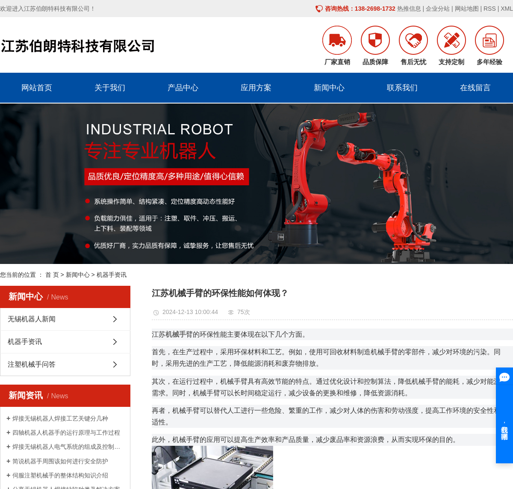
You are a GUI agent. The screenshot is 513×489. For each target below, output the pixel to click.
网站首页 (36, 87)
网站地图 (467, 8)
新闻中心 (329, 87)
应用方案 (256, 87)
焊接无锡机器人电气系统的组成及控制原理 (68, 446)
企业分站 (438, 8)
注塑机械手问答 (32, 364)
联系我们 (402, 87)
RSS (490, 8)
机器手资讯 (112, 274)
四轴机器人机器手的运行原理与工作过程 (66, 432)
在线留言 (475, 87)
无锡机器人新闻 (32, 319)
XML (507, 8)
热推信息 (409, 8)
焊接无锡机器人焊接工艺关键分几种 (60, 418)
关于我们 (109, 87)
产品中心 (183, 87)
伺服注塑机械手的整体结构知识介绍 (60, 475)
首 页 (52, 274)
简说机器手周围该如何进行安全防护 (60, 461)
